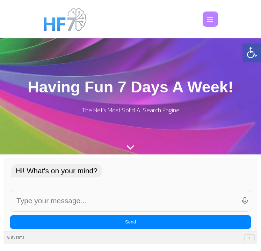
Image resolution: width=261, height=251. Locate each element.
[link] (252, 53)
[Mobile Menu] (210, 19)
